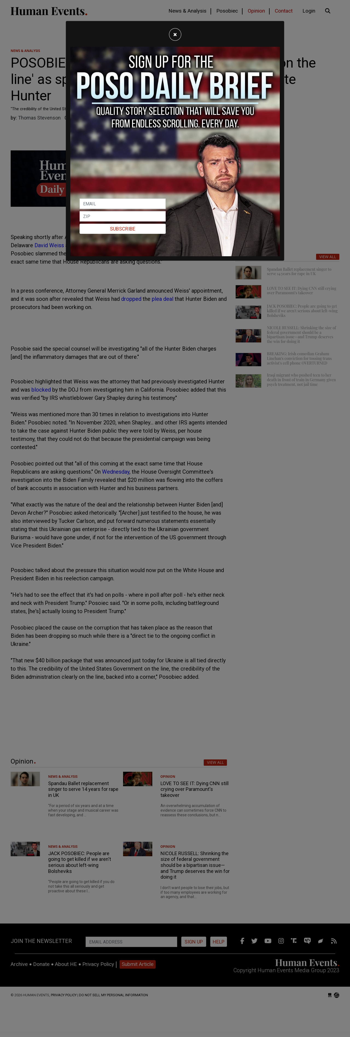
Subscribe (122, 229)
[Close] (175, 34)
